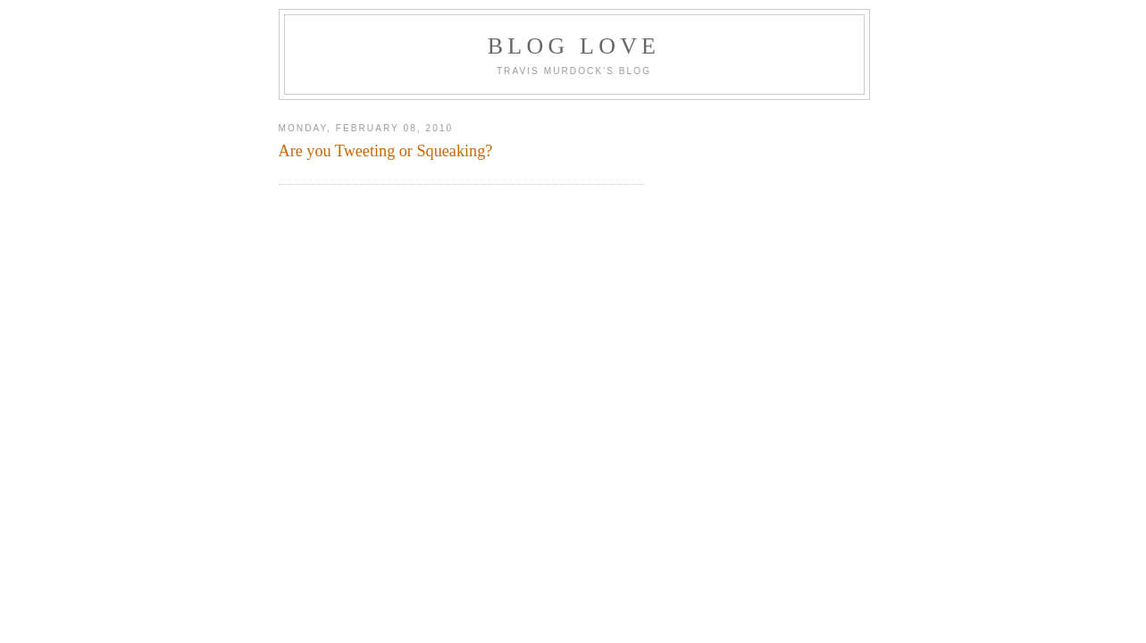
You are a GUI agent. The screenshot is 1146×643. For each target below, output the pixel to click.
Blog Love (574, 46)
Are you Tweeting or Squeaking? (386, 151)
